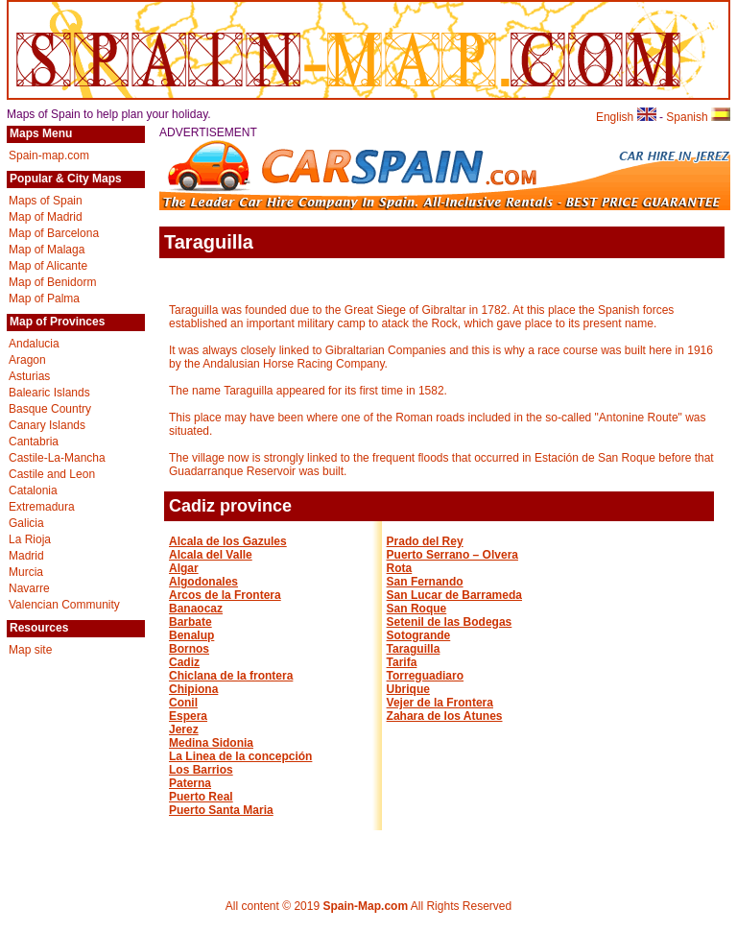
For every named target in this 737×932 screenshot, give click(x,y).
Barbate (190, 622)
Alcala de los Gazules (228, 541)
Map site (30, 650)
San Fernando (425, 581)
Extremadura (42, 507)
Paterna (190, 783)
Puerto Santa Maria (221, 810)
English (626, 117)
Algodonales (203, 581)
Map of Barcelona (54, 233)
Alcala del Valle (210, 555)
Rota (400, 568)
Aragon (27, 360)
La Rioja (30, 539)
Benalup (191, 635)
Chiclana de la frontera (231, 675)
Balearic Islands (49, 392)
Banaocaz (196, 608)
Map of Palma (44, 298)
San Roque (417, 608)
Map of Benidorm (52, 282)
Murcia (26, 572)
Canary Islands (47, 425)
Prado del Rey (425, 541)
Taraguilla (413, 649)
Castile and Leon (52, 474)
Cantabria (34, 441)
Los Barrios (201, 770)
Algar (184, 568)
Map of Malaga (46, 249)
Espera (188, 716)
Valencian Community (64, 604)
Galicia (26, 523)
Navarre (29, 588)
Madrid (26, 555)
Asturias (29, 376)
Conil (183, 702)
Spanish (698, 117)
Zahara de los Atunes (445, 716)
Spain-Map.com (365, 906)
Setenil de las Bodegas (449, 622)
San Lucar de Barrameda (454, 595)
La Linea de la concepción (240, 756)
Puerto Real (201, 796)
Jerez (184, 729)
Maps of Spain (46, 200)
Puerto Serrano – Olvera (452, 555)
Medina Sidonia (211, 743)
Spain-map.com (49, 155)
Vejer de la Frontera (440, 702)
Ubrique (408, 689)
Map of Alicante (48, 266)
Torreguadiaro (425, 675)
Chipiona (193, 689)
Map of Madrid (46, 217)
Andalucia (34, 343)
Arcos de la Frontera (225, 595)
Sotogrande (419, 635)
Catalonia (33, 490)
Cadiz (184, 662)
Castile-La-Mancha (57, 458)
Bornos (189, 649)
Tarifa (402, 662)
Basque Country (50, 409)
